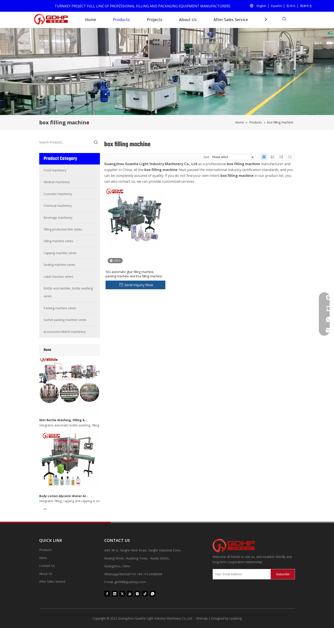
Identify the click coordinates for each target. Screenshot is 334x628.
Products (121, 19)
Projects (154, 19)
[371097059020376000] (254, 545)
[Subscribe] (282, 574)
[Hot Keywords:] (96, 142)
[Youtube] (130, 593)
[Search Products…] (65, 142)
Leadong (235, 618)
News (43, 558)
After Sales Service (230, 19)
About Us (188, 19)
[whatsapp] (152, 593)
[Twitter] (122, 593)
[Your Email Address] (241, 574)
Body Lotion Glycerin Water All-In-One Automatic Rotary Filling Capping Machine (63, 497)
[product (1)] (167, 71)
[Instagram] (137, 593)
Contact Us (47, 566)
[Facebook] (107, 593)
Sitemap (202, 618)
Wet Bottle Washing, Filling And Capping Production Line (63, 421)
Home (90, 19)
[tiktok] (145, 593)
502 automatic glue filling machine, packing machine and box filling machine (134, 274)
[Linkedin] (114, 593)
